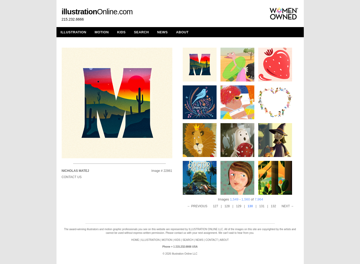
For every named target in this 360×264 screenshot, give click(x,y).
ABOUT (182, 32)
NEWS (162, 32)
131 (261, 206)
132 (273, 206)
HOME (135, 239)
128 (227, 206)
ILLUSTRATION (73, 32)
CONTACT (211, 239)
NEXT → (288, 206)
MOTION (102, 32)
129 (238, 206)
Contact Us (72, 177)
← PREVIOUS (197, 206)
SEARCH (141, 32)
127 (215, 206)
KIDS (121, 32)
